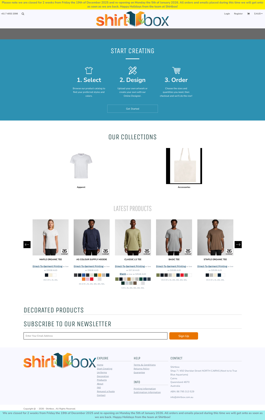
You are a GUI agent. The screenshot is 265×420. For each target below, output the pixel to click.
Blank (123, 274)
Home (100, 364)
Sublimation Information (147, 392)
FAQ (99, 387)
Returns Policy (141, 368)
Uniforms (102, 372)
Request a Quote (106, 391)
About (100, 383)
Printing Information (145, 388)
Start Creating (104, 368)
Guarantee (139, 372)
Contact (101, 395)
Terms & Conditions (145, 364)
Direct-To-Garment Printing (47, 266)
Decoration (103, 376)
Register (238, 13)
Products (102, 379)
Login (227, 13)
